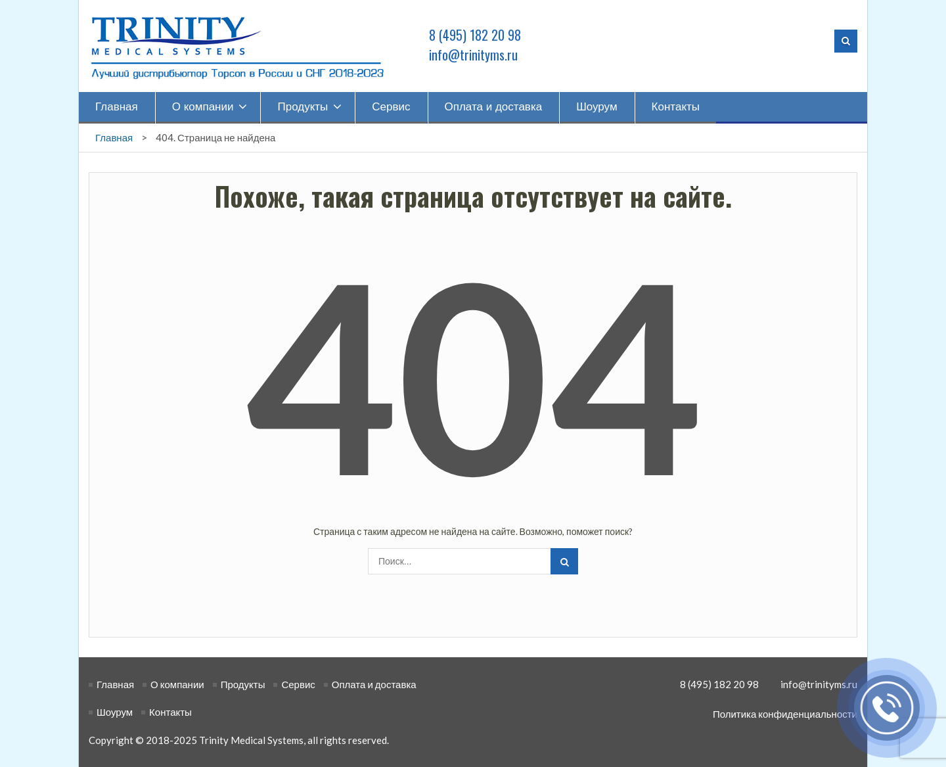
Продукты (302, 107)
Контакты (676, 107)
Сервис (391, 107)
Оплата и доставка (494, 107)
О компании (203, 107)
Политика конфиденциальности (785, 714)
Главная (116, 107)
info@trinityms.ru (473, 54)
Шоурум (596, 107)
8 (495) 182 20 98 (475, 35)
